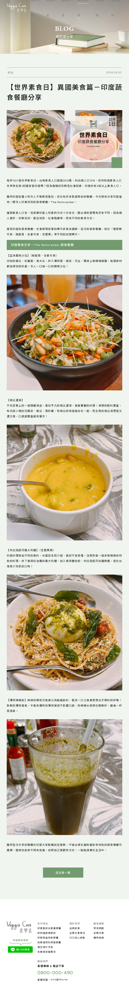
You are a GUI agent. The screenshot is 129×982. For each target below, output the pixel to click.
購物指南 (99, 937)
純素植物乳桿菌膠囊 (49, 942)
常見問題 (99, 928)
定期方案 (99, 933)
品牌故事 (75, 928)
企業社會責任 (77, 933)
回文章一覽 (63, 872)
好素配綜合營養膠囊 (49, 928)
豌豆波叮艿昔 (45, 947)
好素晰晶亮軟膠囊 (47, 937)
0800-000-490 (55, 972)
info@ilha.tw (59, 979)
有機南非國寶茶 (46, 951)
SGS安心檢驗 (77, 937)
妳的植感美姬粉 (46, 933)
